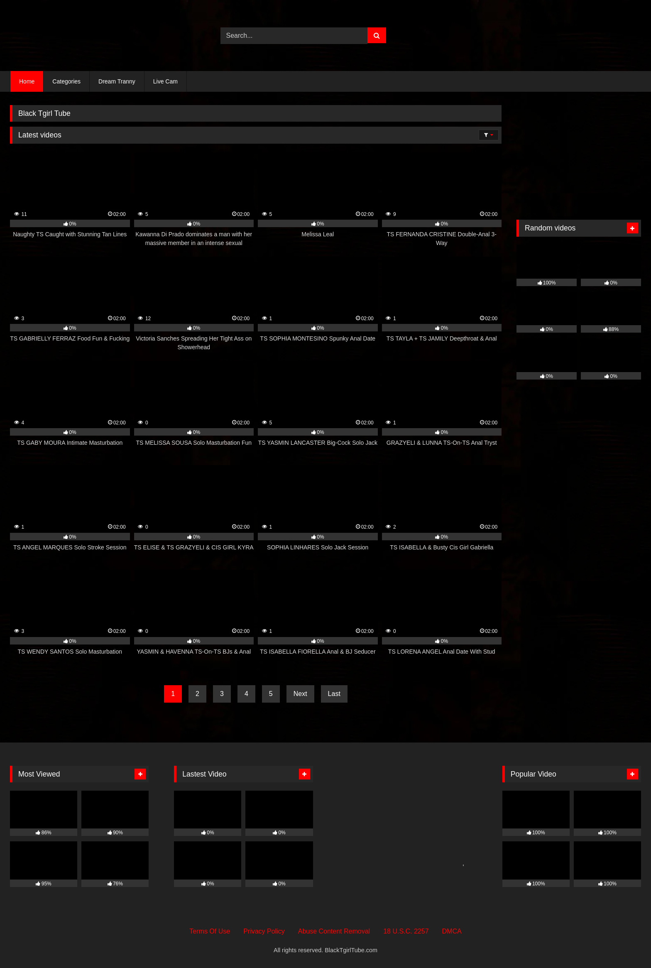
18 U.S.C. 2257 (405, 931)
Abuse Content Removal (334, 931)
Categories (66, 81)
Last (334, 693)
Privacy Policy (264, 931)
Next (300, 693)
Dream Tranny (116, 81)
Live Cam (165, 81)
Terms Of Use (209, 931)
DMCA (452, 931)
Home (26, 81)
